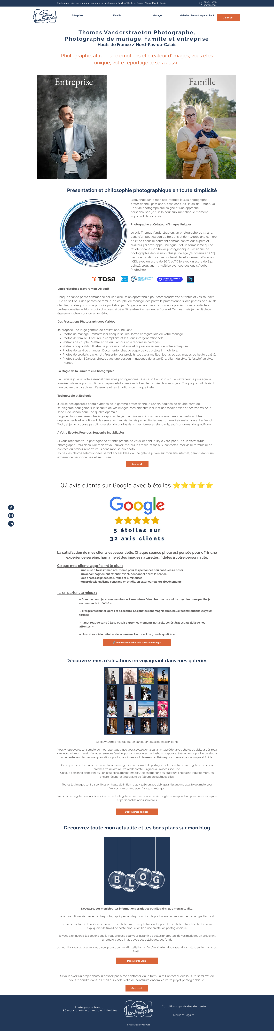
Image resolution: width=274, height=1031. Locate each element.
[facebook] (11, 507)
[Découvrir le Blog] (137, 961)
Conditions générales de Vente (184, 1006)
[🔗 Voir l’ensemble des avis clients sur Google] (137, 642)
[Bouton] (72, 127)
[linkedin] (11, 524)
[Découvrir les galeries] (137, 812)
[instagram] (11, 515)
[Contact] (228, 17)
